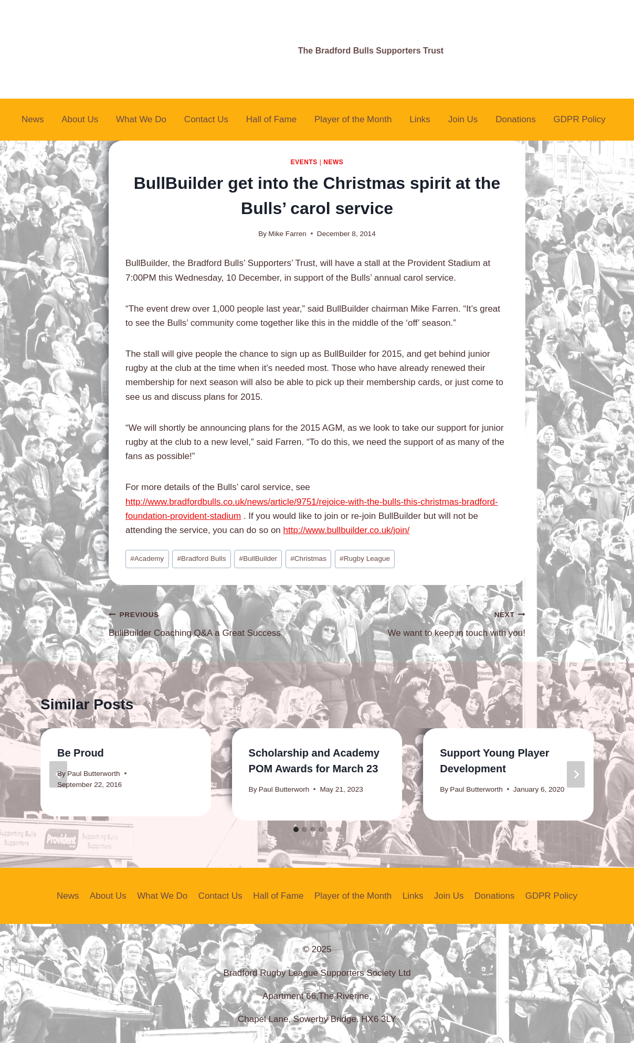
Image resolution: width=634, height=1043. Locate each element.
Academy (147, 558)
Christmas (308, 558)
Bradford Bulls (201, 558)
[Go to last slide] (58, 774)
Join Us (463, 119)
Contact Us (206, 119)
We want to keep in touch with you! (425, 622)
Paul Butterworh (284, 789)
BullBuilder (258, 558)
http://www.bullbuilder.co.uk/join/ (346, 530)
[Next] (576, 774)
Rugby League (365, 558)
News (33, 119)
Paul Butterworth (93, 774)
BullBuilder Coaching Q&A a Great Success (208, 622)
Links (419, 119)
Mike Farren (287, 234)
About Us (79, 119)
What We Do (141, 119)
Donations (515, 119)
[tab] (296, 829)
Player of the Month (353, 119)
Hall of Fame (271, 119)
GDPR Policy (580, 119)
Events (304, 162)
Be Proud (80, 753)
